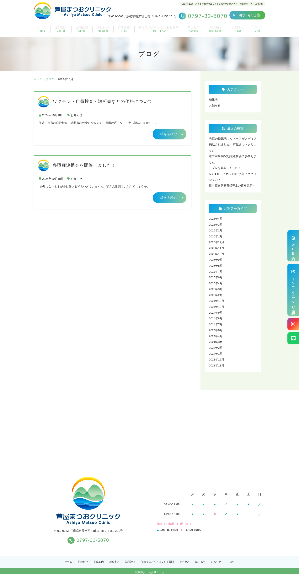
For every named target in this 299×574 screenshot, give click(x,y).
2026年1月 (216, 235)
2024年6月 (216, 327)
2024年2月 (216, 345)
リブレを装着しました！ (225, 167)
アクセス (196, 32)
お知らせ (240, 32)
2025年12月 (216, 241)
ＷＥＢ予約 (293, 246)
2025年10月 (216, 252)
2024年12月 (216, 299)
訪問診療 (120, 32)
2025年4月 (216, 281)
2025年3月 (216, 287)
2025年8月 (216, 264)
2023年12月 (216, 356)
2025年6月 (216, 275)
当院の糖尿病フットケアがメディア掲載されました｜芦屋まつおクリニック (233, 144)
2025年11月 (216, 246)
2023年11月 (216, 362)
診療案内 (99, 32)
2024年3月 (216, 339)
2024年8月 (216, 316)
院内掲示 (218, 32)
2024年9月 (216, 310)
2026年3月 (216, 223)
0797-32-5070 (88, 537)
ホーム (39, 32)
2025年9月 (216, 258)
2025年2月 (216, 293)
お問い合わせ (244, 15)
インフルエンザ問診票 (293, 290)
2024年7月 (216, 322)
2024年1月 (216, 351)
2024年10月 (216, 304)
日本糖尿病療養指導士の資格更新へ (232, 184)
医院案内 (79, 32)
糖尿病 (213, 99)
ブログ (259, 32)
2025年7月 (216, 270)
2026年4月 (216, 217)
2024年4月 (216, 333)
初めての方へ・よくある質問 (158, 32)
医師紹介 (58, 32)
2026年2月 (216, 229)
